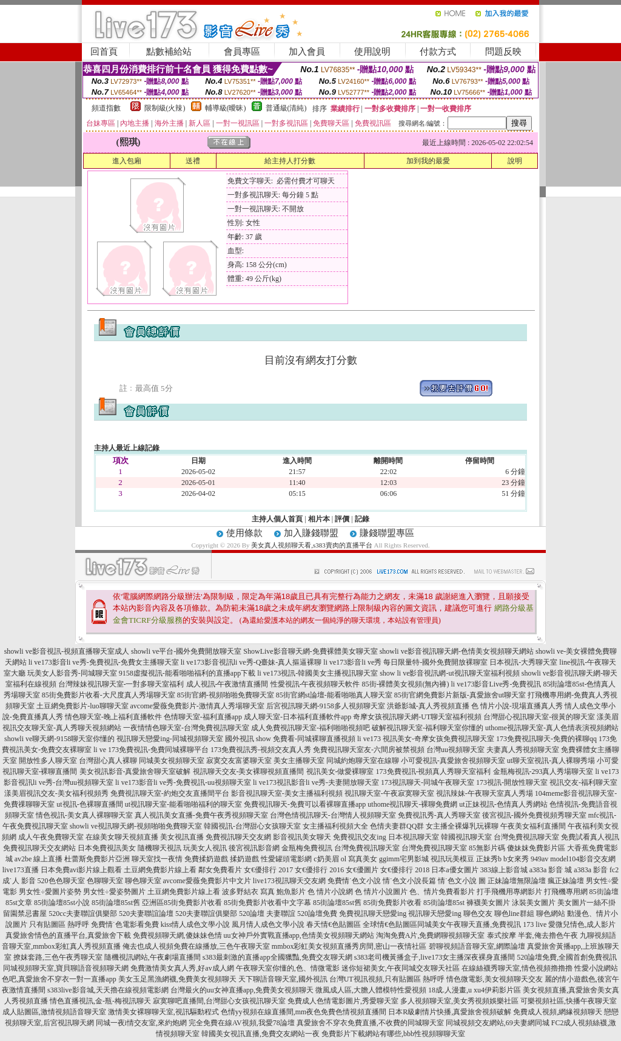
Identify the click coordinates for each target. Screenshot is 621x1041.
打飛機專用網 (566, 891)
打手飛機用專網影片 (509, 891)
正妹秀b (489, 859)
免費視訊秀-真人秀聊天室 (439, 815)
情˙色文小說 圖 (462, 881)
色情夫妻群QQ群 (397, 826)
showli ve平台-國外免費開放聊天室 (186, 651)
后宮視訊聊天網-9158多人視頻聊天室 (325, 706)
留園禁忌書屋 (25, 913)
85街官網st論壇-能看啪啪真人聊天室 (334, 695)
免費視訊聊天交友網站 (39, 848)
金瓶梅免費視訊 (306, 848)
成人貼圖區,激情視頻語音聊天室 (54, 1012)
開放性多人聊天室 (48, 760)
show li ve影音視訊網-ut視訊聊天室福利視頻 (450, 673)
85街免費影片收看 (392, 902)
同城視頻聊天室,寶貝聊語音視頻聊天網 (66, 968)
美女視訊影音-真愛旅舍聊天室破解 (135, 771)
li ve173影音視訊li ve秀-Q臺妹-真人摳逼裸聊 (251, 662)
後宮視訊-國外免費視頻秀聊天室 (534, 815)
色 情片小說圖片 (381, 891)
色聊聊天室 (105, 881)
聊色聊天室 (143, 881)
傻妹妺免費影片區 (536, 848)
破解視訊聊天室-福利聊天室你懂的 (427, 728)
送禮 (193, 161)
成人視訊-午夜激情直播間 (227, 684)
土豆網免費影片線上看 (160, 870)
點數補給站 (169, 51)
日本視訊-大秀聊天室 (523, 662)
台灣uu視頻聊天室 (455, 749)
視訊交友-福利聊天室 (583, 782)
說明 (515, 161)
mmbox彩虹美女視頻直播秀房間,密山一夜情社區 (349, 946)
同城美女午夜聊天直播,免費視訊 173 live (481, 924)
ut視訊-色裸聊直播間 (89, 804)
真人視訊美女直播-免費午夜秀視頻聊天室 (201, 815)
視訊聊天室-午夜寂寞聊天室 (389, 793)
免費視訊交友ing (359, 837)
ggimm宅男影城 (404, 859)
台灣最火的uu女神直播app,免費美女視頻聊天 (242, 990)
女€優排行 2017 (268, 870)
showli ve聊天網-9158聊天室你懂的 (59, 738)
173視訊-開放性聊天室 (512, 782)
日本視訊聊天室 (413, 837)
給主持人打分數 (289, 161)
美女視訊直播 (182, 837)
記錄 (362, 519)
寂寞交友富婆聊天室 (239, 760)
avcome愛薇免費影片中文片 (207, 881)
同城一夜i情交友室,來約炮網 (141, 1023)
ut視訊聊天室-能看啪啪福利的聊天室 (183, 804)
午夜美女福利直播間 (533, 826)
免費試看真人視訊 (590, 837)
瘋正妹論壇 (566, 881)
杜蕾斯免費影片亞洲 (97, 859)
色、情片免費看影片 (442, 891)
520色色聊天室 (61, 881)
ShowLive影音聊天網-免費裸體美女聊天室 (310, 651)
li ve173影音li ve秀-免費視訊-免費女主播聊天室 (104, 662)
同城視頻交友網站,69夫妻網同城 (497, 1023)
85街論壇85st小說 (62, 902)
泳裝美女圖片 (534, 902)
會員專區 (242, 51)
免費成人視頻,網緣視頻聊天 (557, 1012)
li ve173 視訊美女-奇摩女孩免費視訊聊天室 (425, 738)
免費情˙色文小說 (354, 881)
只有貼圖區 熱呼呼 (59, 924)
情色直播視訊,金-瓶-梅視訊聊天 (100, 1001)
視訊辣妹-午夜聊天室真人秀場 (484, 793)
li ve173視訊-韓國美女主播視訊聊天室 (317, 673)
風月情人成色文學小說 (268, 924)
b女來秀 (516, 859)
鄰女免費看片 (220, 870)
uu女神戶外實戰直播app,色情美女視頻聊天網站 (299, 935)
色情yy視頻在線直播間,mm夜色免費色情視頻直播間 (304, 1012)
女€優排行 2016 (319, 870)
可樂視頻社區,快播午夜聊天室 (568, 1001)
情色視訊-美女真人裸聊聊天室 (84, 815)
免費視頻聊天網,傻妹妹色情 (177, 935)
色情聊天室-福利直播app (203, 717)
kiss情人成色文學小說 (195, 924)
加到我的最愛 (428, 161)
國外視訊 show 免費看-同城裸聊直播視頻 (290, 738)
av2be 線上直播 (39, 859)
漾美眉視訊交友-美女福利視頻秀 (56, 793)
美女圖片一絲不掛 (586, 902)
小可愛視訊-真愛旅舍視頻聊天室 (453, 760)
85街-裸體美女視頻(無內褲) (405, 684)
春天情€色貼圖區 (333, 924)
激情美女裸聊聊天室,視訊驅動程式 (163, 1012)
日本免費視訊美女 (107, 848)
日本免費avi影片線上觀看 (82, 870)
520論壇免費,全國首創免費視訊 (567, 957)
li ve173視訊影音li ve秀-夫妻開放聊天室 (316, 782)
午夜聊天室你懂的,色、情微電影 (288, 968)
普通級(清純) (286, 108)
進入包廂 (126, 161)
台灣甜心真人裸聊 (108, 760)
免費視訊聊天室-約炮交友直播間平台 (169, 793)
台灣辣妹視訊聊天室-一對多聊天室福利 (121, 684)
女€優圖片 (362, 870)
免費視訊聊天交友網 (238, 837)
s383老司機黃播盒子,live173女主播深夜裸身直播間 (434, 957)
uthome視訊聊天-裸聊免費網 (412, 804)
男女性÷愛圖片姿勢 (50, 891)
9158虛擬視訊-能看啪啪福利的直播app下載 (187, 673)
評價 (342, 519)
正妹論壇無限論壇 (517, 881)
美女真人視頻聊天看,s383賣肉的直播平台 (312, 545)
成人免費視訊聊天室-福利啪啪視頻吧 (310, 728)
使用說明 (372, 51)
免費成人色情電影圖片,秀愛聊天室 (342, 1001)
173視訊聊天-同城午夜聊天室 (427, 782)
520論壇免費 (317, 913)
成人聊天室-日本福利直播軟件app (297, 717)
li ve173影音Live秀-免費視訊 (496, 684)
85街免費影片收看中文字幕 (267, 902)
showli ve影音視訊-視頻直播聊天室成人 (66, 651)
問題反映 (503, 51)
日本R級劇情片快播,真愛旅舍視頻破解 (449, 1012)
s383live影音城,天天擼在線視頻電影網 (108, 990)
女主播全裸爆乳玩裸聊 (462, 826)
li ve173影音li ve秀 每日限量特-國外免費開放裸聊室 (405, 662)
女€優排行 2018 (404, 870)
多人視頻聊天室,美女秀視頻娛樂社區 (459, 1001)
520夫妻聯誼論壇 (146, 913)
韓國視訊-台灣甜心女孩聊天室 (252, 826)
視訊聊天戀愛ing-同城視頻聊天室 (169, 738)
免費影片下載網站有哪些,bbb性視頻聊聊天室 (393, 1033)
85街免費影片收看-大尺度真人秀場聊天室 (108, 695)
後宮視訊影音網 (254, 848)
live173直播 (20, 870)
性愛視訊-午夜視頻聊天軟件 (315, 684)
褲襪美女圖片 (488, 902)
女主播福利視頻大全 (335, 826)
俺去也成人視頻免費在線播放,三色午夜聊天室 (196, 946)
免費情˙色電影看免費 (125, 924)
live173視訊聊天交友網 (289, 881)
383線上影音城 (504, 870)
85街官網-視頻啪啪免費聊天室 (225, 695)
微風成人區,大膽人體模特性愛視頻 (370, 990)
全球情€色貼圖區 (390, 924)
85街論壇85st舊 (116, 902)
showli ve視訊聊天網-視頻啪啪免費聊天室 (136, 826)
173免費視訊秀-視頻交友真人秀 (260, 749)
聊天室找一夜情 (157, 859)
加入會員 (307, 51)
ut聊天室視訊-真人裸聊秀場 (551, 760)
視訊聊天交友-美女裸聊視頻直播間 (248, 771)
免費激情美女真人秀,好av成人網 (181, 968)
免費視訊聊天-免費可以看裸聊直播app (305, 804)
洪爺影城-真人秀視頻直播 (428, 706)
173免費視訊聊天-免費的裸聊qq (546, 738)
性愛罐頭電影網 (286, 859)
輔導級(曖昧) (225, 108)
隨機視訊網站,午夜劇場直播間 (152, 957)
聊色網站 (550, 913)
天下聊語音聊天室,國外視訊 (282, 979)
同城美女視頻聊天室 (171, 760)
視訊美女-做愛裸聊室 (340, 771)
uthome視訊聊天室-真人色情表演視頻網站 (552, 728)
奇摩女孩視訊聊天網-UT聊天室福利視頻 (417, 717)
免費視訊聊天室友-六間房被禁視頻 (369, 749)
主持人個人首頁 (277, 519)
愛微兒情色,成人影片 (582, 924)
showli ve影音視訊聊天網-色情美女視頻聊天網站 (457, 651)
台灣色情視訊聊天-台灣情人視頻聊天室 (333, 815)
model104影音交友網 (583, 859)
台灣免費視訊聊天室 (526, 837)
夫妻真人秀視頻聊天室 (522, 749)
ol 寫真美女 (359, 859)
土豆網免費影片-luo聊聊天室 (82, 706)
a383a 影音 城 (550, 870)
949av (539, 859)
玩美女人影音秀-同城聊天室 (72, 673)
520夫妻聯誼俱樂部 (206, 913)
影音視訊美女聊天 (302, 837)
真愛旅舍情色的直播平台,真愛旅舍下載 (68, 935)
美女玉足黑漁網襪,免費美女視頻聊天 (177, 979)
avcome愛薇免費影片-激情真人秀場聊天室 (197, 706)
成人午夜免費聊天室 (51, 837)
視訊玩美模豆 (452, 859)
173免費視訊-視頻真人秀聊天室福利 (433, 771)
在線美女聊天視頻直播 (122, 837)
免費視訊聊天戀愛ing (372, 913)
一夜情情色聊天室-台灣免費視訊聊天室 (186, 728)
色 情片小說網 (330, 891)
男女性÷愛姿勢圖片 (114, 891)
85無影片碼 (487, 848)
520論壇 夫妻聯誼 (267, 913)
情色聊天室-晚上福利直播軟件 (113, 717)
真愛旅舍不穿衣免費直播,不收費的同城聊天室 (370, 1023)
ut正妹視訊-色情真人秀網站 (503, 804)
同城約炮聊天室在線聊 (362, 760)
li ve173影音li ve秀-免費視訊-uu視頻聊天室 (183, 782)
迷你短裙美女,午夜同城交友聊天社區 (400, 968)
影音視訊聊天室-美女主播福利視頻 (287, 793)
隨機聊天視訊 (159, 848)
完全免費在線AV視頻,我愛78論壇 (242, 1023)
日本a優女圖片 (454, 870)
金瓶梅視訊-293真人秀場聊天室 (543, 771)
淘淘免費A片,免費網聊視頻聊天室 (430, 935)
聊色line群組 (514, 913)
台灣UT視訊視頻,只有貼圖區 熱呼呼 (387, 979)
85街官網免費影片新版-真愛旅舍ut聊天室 (460, 695)
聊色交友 (477, 913)
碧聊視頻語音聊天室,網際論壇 (477, 946)
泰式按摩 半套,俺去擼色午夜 (532, 935)
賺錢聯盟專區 (387, 533)
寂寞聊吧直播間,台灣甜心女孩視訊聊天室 (219, 1001)
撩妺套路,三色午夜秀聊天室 (57, 957)
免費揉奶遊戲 (206, 859)
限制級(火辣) (165, 108)
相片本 (319, 519)
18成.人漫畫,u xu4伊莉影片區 (474, 990)
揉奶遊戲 (244, 859)
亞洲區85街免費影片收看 (182, 902)
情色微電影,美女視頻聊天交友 (494, 979)
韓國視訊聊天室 (466, 837)
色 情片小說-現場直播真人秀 (517, 706)
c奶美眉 (326, 859)
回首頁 (104, 51)
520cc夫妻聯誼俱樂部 (83, 913)
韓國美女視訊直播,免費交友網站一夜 (260, 1033)
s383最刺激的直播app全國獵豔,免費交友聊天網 (277, 957)
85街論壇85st (444, 902)
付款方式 (438, 51)
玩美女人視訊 (205, 848)
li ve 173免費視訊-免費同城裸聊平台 (151, 749)
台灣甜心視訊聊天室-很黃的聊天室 (539, 717)
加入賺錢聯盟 (311, 533)
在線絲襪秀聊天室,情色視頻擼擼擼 (517, 968)
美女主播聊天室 (299, 760)
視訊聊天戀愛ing (434, 913)
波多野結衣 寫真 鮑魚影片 (264, 891)
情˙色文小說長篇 (409, 881)
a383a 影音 (591, 870)
